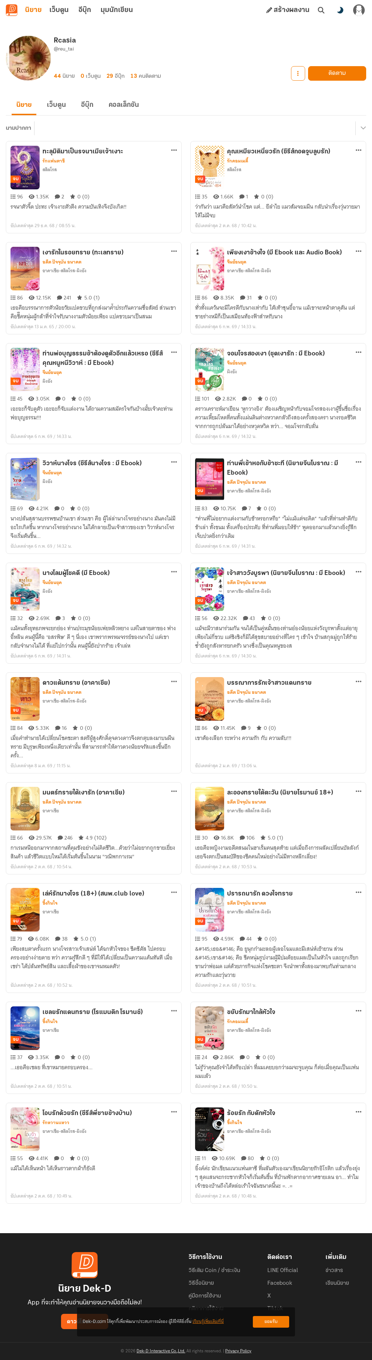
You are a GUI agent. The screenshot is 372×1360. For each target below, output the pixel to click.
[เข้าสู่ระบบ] (359, 10)
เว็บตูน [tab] (59, 10)
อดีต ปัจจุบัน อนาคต (62, 265)
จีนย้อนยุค (236, 265)
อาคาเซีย (51, 814)
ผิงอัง (47, 384)
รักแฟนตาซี (54, 164)
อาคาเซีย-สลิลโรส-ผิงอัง (64, 274)
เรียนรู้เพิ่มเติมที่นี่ (208, 1321)
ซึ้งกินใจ (50, 906)
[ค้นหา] (321, 10)
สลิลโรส (50, 173)
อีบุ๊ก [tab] (84, 10)
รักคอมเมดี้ (237, 164)
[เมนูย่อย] (362, 131)
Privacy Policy (238, 1351)
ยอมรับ (271, 1321)
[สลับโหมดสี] (340, 10)
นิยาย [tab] (33, 10)
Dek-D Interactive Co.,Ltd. (161, 1351)
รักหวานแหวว (56, 1126)
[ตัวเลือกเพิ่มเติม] (174, 153)
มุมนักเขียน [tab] (117, 10)
